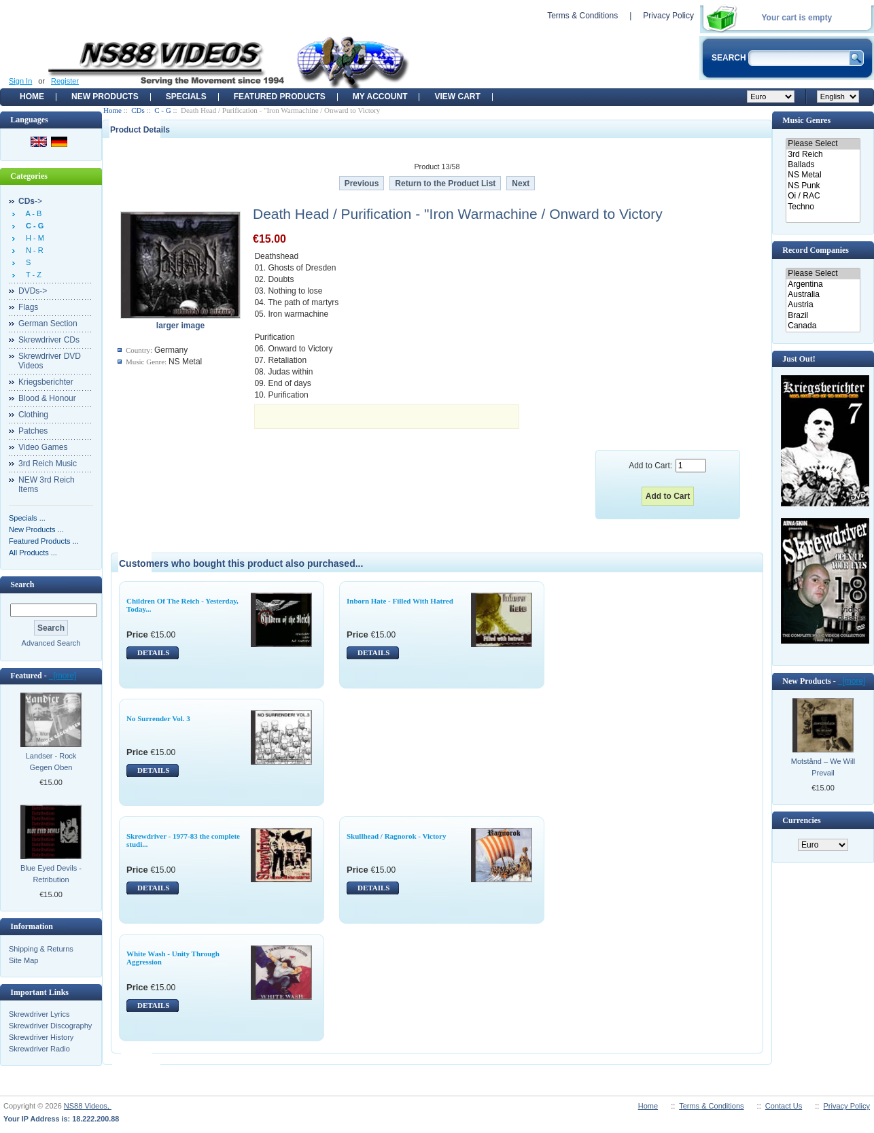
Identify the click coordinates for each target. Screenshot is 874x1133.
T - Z (31, 275)
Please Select (822, 144)
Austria (822, 305)
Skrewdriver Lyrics (39, 1014)
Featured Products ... (44, 541)
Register (65, 81)
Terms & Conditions (582, 15)
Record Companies (815, 250)
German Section (47, 323)
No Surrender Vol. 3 (158, 718)
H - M (33, 238)
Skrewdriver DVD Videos (49, 360)
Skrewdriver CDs (49, 340)
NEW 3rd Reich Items (46, 484)
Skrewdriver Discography (50, 1026)
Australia (822, 295)
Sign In (20, 81)
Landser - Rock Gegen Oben (51, 761)
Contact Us (783, 1106)
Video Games (43, 447)
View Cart (457, 96)
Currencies (801, 820)
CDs (138, 110)
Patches (33, 431)
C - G (162, 110)
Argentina (822, 284)
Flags (28, 307)
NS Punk (822, 186)
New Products (105, 96)
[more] (63, 675)
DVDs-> (32, 291)
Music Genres (806, 120)
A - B (31, 213)
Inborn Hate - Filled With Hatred (400, 601)
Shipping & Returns (41, 949)
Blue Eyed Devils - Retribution (51, 874)
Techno (822, 207)
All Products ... (33, 552)
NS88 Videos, (87, 1106)
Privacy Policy (668, 15)
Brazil (822, 316)
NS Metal (822, 175)
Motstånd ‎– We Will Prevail (823, 767)
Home (32, 96)
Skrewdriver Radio (39, 1049)
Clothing (33, 414)
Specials (186, 96)
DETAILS (153, 652)
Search (22, 584)
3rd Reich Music (47, 463)
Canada (822, 326)
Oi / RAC (822, 196)
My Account (380, 96)
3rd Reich (822, 155)
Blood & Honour (47, 398)
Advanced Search (51, 643)
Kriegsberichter (45, 382)
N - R (32, 250)
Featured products (280, 96)
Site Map (23, 960)
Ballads (822, 165)
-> (30, 201)
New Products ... (36, 529)
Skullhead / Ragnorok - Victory (397, 836)
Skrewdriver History (41, 1037)
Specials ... (27, 518)
